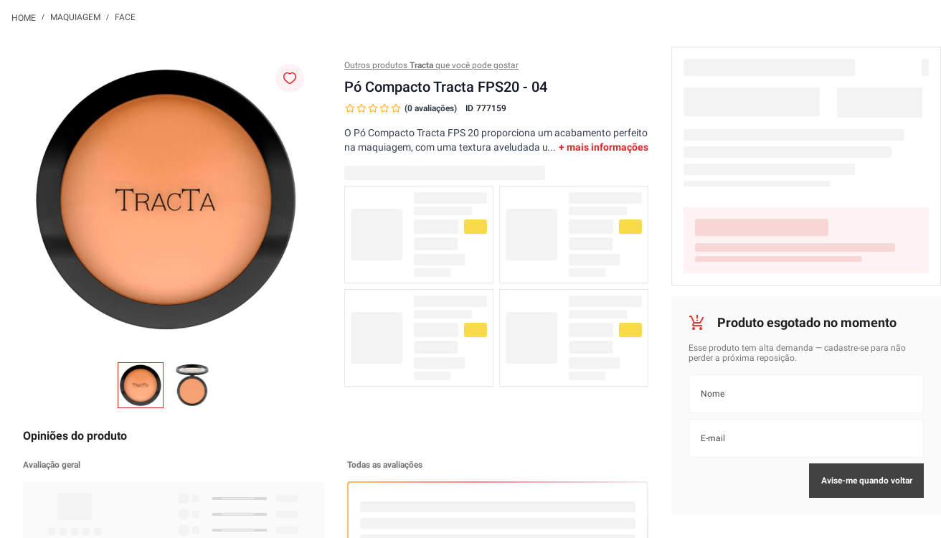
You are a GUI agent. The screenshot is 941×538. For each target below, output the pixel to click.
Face (125, 17)
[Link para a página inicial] (23, 17)
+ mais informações (603, 147)
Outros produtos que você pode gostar (431, 65)
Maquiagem (75, 17)
